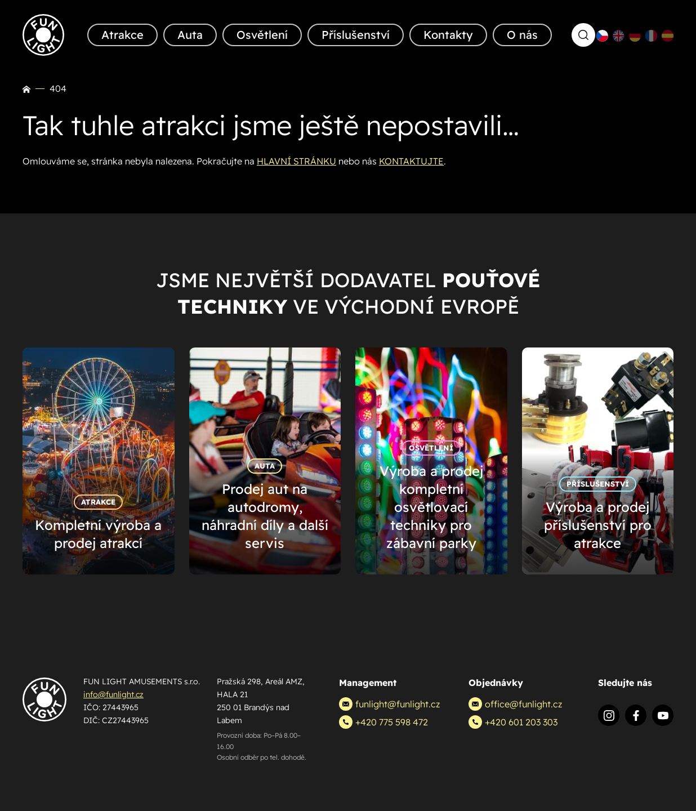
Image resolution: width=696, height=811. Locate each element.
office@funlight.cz (515, 704)
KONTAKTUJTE (411, 161)
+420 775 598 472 (383, 722)
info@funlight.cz (113, 694)
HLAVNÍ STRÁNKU (296, 161)
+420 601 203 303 (513, 722)
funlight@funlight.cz (389, 704)
